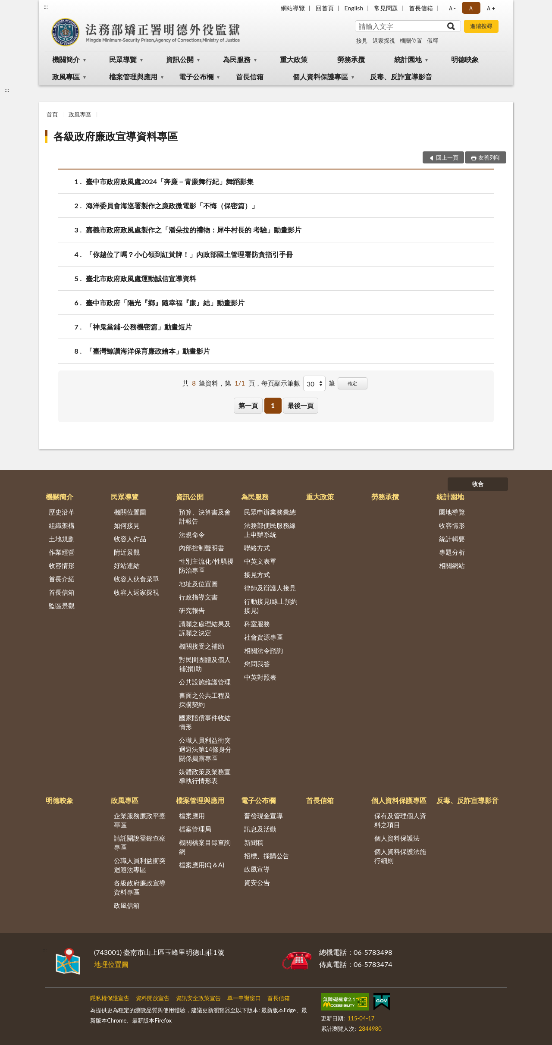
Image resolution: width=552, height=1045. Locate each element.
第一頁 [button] (248, 405)
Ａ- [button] (452, 8)
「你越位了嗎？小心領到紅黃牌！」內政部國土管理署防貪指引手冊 (189, 254)
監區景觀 (62, 605)
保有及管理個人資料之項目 (400, 820)
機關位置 (411, 40)
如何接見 (127, 525)
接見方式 (257, 574)
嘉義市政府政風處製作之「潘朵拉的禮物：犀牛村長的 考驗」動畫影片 (193, 230)
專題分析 (452, 552)
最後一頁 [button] (301, 405)
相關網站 (452, 565)
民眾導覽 (123, 59)
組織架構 (62, 525)
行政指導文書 (198, 597)
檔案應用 (192, 815)
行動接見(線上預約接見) (271, 605)
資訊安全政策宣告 (198, 998)
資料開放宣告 (152, 998)
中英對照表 (260, 677)
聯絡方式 (257, 548)
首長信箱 (421, 8)
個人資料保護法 (397, 838)
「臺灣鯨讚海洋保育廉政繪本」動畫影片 (148, 351)
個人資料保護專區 (320, 76)
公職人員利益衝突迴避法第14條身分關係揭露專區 (205, 749)
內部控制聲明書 (201, 548)
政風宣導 (257, 869)
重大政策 (293, 59)
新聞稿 (253, 842)
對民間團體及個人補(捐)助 (205, 664)
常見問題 (386, 8)
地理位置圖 (111, 964)
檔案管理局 (195, 829)
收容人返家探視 (136, 592)
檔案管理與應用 (133, 76)
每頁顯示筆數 (280, 383)
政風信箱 (127, 905)
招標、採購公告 (266, 856)
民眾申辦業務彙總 (270, 512)
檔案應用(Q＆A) (201, 865)
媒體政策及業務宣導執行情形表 (205, 776)
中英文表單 (260, 561)
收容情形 (62, 565)
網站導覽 (293, 8)
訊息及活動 (260, 829)
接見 (361, 40)
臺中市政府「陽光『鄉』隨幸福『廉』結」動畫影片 (165, 303)
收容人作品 (130, 539)
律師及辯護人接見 (270, 588)
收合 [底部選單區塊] (477, 483)
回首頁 (325, 8)
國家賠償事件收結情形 (205, 722)
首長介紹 (62, 579)
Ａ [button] (471, 8)
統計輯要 (452, 539)
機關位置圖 (130, 512)
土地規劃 (62, 539)
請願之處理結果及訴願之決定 (205, 628)
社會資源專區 (263, 637)
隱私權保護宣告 (109, 998)
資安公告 (257, 882)
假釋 (432, 40)
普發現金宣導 (263, 815)
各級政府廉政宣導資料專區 (115, 136)
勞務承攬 (351, 59)
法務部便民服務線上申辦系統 (270, 529)
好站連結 (127, 565)
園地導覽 (452, 512)
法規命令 (192, 534)
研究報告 (192, 610)
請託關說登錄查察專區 (140, 842)
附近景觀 (127, 552)
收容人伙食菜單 (136, 579)
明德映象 (465, 59)
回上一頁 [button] (447, 157)
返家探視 (384, 40)
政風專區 (66, 76)
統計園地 (408, 59)
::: (46, 6)
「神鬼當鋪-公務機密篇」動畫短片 (139, 327)
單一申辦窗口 (244, 998)
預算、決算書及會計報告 (205, 516)
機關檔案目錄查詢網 (205, 846)
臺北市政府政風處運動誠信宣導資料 (141, 278)
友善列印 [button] (489, 157)
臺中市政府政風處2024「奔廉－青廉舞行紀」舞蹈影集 (170, 181)
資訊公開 (180, 59)
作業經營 (62, 552)
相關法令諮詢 (263, 650)
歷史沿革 (62, 512)
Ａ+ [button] (490, 8)
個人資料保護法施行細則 (400, 855)
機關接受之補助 (201, 646)
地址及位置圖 (198, 583)
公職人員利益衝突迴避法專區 (140, 865)
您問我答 (257, 664)
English (354, 8)
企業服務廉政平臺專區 (140, 820)
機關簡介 (66, 59)
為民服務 (237, 59)
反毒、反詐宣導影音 (401, 76)
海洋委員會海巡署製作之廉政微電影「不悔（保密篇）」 (172, 205)
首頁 (52, 114)
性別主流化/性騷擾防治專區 (206, 565)
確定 (352, 383)
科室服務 (257, 624)
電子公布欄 (196, 76)
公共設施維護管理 (205, 682)
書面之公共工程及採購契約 (205, 699)
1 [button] (273, 405)
